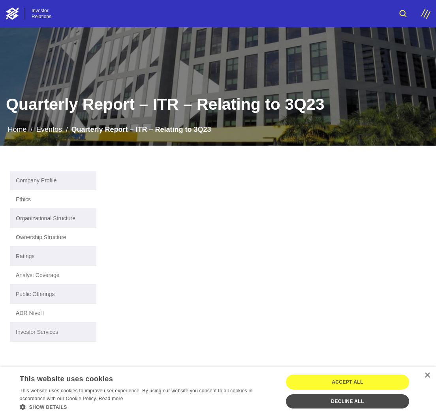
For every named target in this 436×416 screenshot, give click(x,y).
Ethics (23, 199)
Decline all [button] (347, 401)
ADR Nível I (30, 313)
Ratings (25, 256)
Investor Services (37, 332)
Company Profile (36, 180)
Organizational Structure (45, 218)
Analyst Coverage (38, 275)
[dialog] (218, 391)
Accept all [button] (347, 382)
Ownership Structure (41, 237)
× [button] (427, 376)
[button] (147, 406)
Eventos (49, 129)
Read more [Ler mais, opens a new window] (111, 398)
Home (17, 129)
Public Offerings (35, 294)
